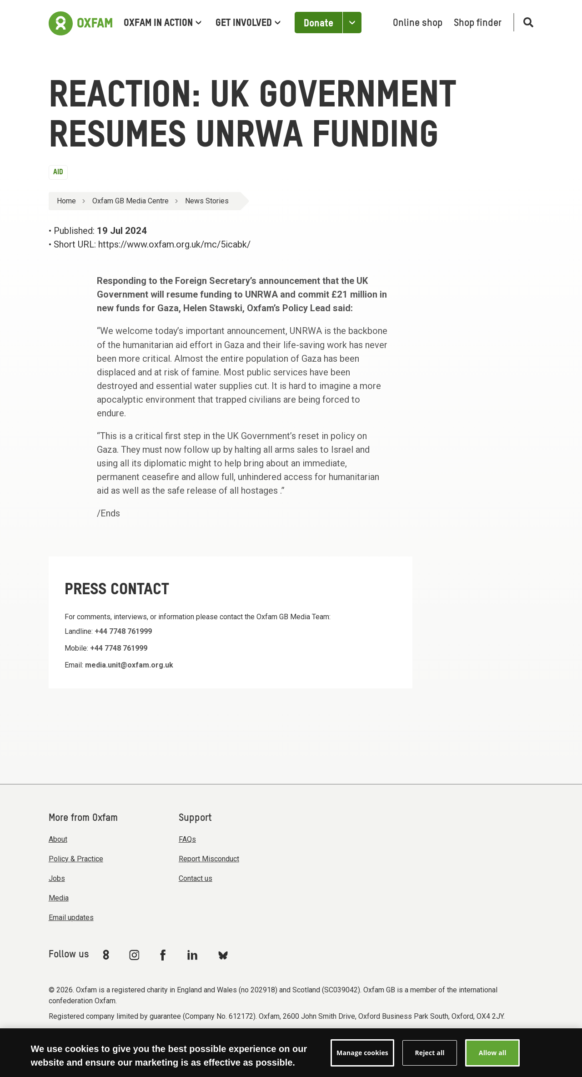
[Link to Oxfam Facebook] (164, 954)
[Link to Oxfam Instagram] (134, 955)
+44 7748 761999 (123, 631)
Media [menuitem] (59, 898)
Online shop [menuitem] (417, 23)
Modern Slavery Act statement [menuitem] (100, 1042)
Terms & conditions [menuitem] (188, 1042)
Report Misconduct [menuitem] (209, 859)
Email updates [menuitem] (71, 917)
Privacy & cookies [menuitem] (301, 1042)
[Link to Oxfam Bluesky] (223, 955)
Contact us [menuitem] (195, 878)
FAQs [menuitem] (187, 839)
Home (66, 201)
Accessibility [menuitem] (246, 1042)
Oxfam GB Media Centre (130, 201)
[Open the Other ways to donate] (351, 22)
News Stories (207, 201)
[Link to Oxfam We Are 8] (107, 954)
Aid (58, 172)
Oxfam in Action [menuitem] (162, 23)
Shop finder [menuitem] (478, 23)
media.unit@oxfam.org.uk (129, 665)
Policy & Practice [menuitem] (76, 859)
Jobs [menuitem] (57, 878)
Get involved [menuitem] (248, 23)
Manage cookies (361, 1041)
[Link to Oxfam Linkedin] (193, 954)
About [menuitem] (58, 839)
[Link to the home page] (80, 22)
